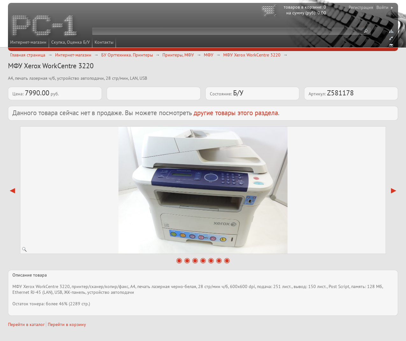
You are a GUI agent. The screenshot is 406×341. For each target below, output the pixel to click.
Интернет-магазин (28, 42)
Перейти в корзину (67, 324)
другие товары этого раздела (236, 112)
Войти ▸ (384, 7)
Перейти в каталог (26, 324)
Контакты (104, 42)
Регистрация (361, 7)
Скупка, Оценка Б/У (70, 42)
